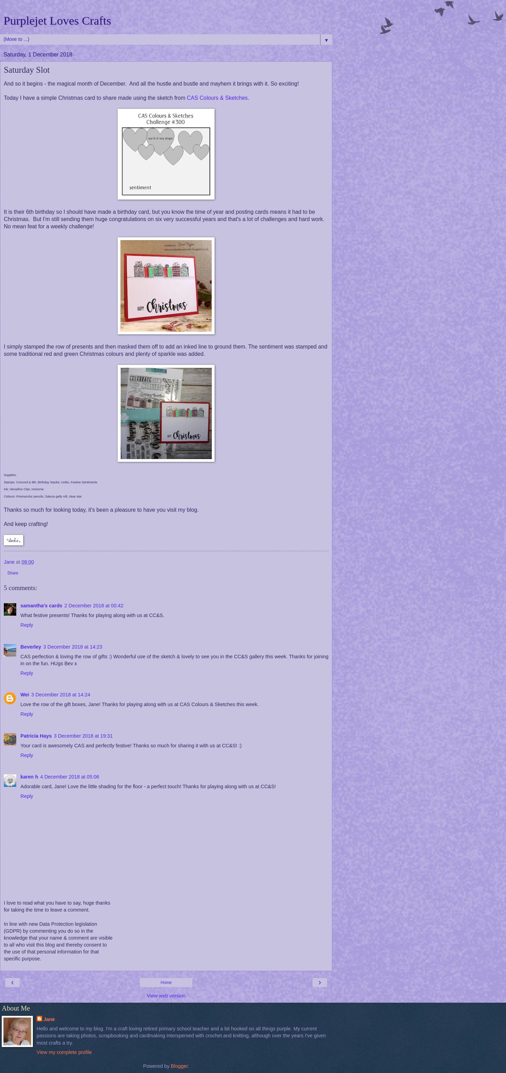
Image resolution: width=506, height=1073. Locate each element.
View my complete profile (64, 1052)
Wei (24, 694)
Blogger (179, 1066)
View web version (166, 996)
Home (166, 982)
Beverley (30, 647)
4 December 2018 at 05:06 (69, 777)
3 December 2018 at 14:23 (72, 647)
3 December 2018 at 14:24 (60, 694)
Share (12, 573)
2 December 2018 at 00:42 (93, 605)
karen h (29, 777)
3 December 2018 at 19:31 (83, 736)
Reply (26, 625)
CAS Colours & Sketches (217, 98)
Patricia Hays (36, 736)
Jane (49, 1019)
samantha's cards (41, 605)
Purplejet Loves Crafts (57, 20)
